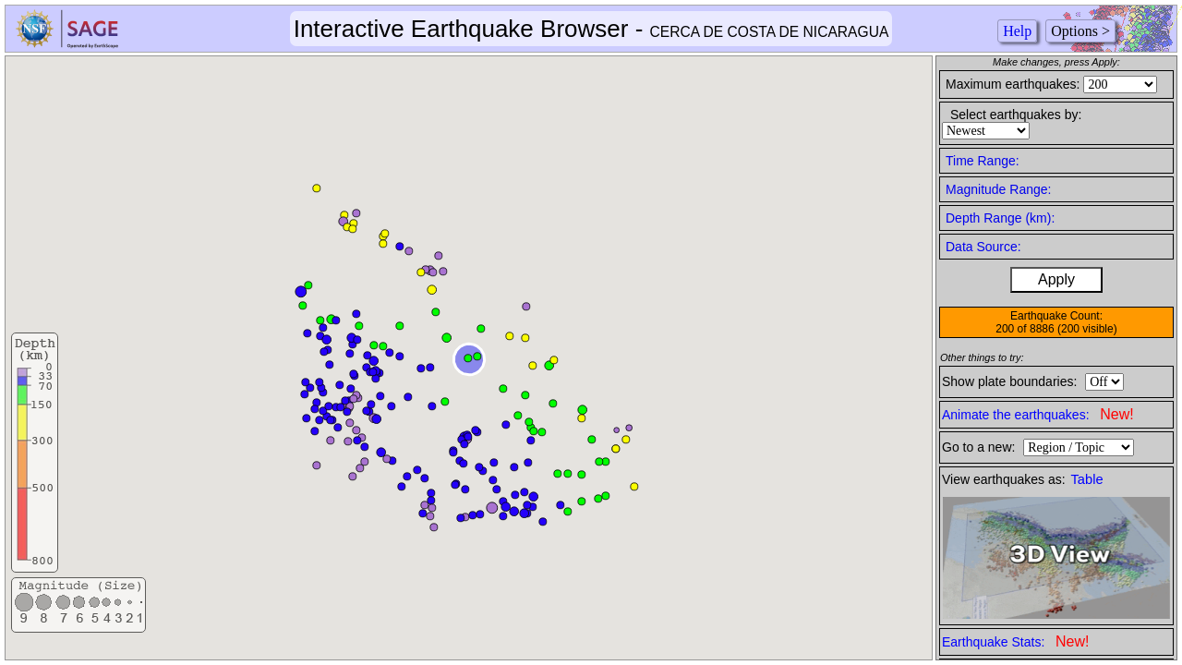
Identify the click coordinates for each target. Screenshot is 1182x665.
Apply (1056, 279)
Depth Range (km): (1000, 218)
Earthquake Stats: (1015, 641)
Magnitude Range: (998, 189)
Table (1087, 479)
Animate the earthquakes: (1038, 414)
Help (1017, 31)
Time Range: (982, 160)
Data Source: (983, 246)
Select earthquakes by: (1015, 114)
